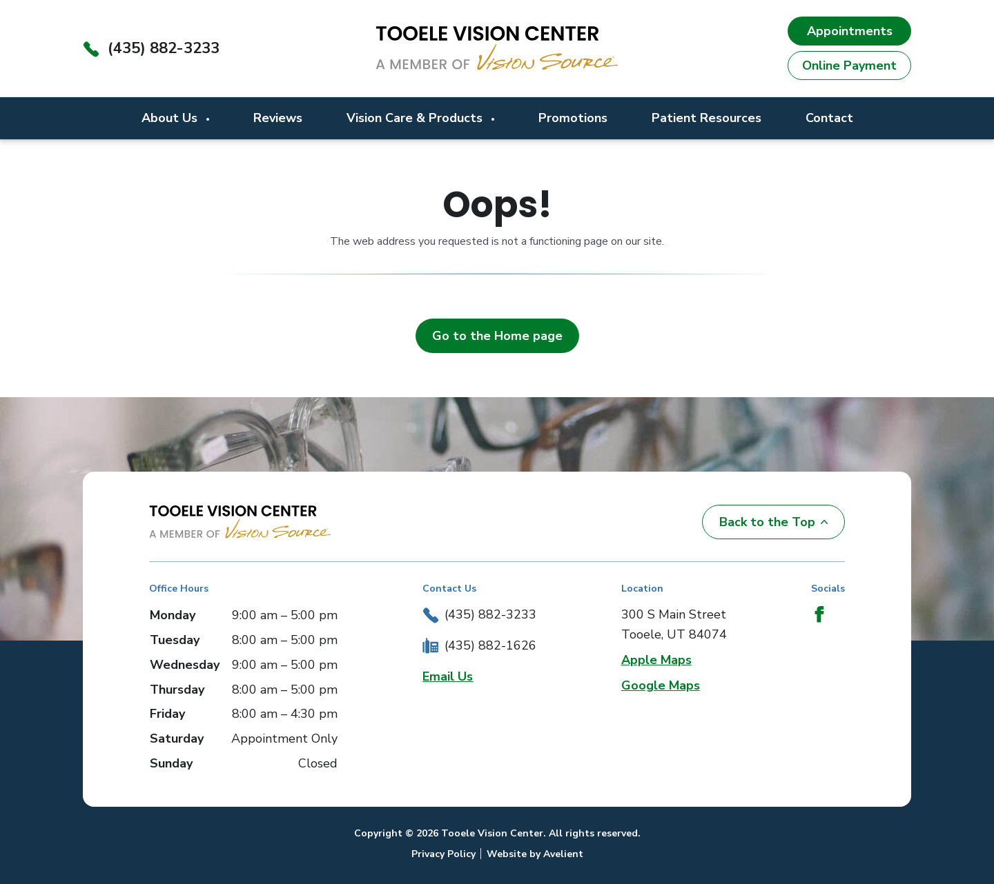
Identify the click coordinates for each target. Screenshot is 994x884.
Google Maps (660, 685)
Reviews (277, 118)
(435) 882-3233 (164, 48)
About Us (171, 118)
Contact (829, 118)
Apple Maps (656, 660)
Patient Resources (706, 118)
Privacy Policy (443, 854)
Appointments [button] (850, 31)
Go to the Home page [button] (497, 336)
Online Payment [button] (849, 65)
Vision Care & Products (416, 118)
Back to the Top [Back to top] (773, 522)
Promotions (572, 118)
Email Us (447, 676)
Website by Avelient (535, 854)
